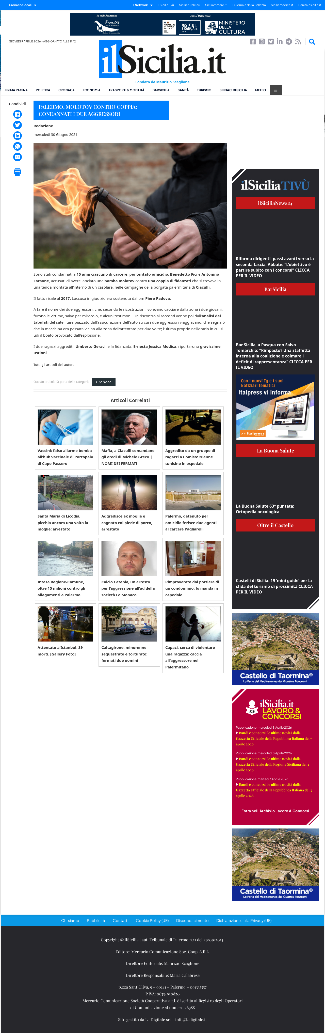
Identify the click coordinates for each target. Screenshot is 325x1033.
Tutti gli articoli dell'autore (54, 364)
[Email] (17, 157)
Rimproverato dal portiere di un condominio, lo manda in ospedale (192, 588)
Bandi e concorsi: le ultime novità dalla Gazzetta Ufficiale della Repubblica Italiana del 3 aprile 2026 (274, 790)
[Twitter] (17, 125)
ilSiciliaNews (275, 202)
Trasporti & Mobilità (126, 90)
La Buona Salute (275, 450)
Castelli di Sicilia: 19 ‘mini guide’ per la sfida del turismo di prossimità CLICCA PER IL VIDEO (274, 586)
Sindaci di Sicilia (233, 90)
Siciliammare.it (216, 5)
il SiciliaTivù (166, 5)
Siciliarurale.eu (189, 5)
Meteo (260, 90)
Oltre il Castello (275, 525)
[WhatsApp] (17, 146)
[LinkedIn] (17, 135)
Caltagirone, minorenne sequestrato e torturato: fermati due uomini (124, 654)
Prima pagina (16, 90)
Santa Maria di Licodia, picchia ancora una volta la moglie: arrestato (63, 522)
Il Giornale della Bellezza (249, 5)
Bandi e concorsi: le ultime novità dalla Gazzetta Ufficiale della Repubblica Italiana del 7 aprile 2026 (274, 738)
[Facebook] (17, 114)
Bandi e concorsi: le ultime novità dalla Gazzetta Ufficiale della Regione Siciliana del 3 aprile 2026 (272, 764)
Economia (92, 90)
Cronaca (66, 90)
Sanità (183, 90)
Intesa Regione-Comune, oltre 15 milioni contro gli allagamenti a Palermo (61, 588)
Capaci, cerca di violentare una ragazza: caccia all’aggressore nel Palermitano (190, 657)
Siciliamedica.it (282, 5)
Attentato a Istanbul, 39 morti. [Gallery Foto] (60, 650)
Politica (43, 90)
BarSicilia (161, 90)
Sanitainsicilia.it (309, 5)
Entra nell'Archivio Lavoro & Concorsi (275, 810)
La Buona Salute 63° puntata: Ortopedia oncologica (265, 508)
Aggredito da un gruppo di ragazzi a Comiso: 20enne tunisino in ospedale (190, 457)
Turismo (204, 90)
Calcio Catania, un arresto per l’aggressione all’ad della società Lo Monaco (128, 588)
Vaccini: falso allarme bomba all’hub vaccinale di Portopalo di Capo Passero (65, 457)
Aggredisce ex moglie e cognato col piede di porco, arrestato (126, 522)
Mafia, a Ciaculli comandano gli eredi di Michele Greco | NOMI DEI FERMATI (127, 457)
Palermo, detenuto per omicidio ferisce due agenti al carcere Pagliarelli (191, 522)
